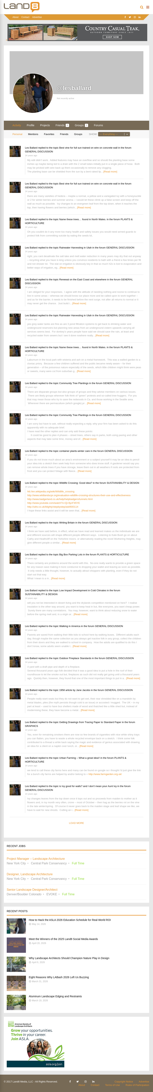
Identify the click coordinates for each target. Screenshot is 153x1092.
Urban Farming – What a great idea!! (79, 757)
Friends (62, 125)
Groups (81, 125)
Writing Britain (67, 522)
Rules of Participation (137, 1085)
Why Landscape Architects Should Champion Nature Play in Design (69, 958)
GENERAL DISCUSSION (39, 151)
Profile (30, 125)
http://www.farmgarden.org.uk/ (105, 774)
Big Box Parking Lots (71, 554)
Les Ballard (31, 147)
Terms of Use (112, 1085)
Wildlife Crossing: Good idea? (75, 482)
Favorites (49, 134)
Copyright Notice (124, 1081)
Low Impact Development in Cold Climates (82, 590)
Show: (93, 134)
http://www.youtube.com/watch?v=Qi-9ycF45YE (53, 503)
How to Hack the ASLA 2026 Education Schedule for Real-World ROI (70, 919)
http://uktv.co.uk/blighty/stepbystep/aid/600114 (52, 506)
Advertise (37, 17)
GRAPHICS (31, 726)
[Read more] (110, 171)
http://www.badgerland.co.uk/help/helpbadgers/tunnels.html (60, 499)
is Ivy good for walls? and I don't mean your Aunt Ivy (88, 786)
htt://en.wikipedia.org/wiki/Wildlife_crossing (50, 491)
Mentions (33, 134)
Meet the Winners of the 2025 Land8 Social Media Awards (63, 939)
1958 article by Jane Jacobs (74, 690)
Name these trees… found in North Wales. (82, 219)
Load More (76, 823)
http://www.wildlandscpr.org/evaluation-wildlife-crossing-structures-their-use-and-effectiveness (79, 495)
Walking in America (69, 626)
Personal (17, 134)
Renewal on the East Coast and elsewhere (83, 279)
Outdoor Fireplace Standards (75, 658)
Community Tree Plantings (73, 383)
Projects (45, 125)
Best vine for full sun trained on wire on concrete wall (88, 147)
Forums (98, 125)
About (15, 17)
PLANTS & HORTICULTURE (113, 554)
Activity (16, 125)
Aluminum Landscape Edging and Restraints (55, 996)
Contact (25, 17)
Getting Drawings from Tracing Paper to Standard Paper (90, 722)
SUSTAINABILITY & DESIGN (123, 482)
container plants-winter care (74, 451)
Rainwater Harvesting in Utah (75, 247)
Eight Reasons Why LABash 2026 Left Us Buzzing (59, 977)
